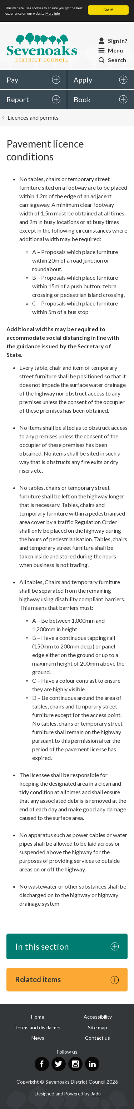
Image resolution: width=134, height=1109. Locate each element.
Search (117, 59)
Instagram (75, 1064)
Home (37, 1017)
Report (17, 99)
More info (52, 13)
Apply (83, 79)
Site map (97, 1027)
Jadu (96, 1093)
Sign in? (118, 40)
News (37, 1038)
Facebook (42, 1064)
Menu (115, 50)
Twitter (58, 1064)
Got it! (108, 10)
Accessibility (98, 1017)
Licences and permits (33, 117)
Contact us (97, 1038)
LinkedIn (92, 1064)
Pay (12, 79)
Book (82, 99)
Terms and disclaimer (37, 1027)
